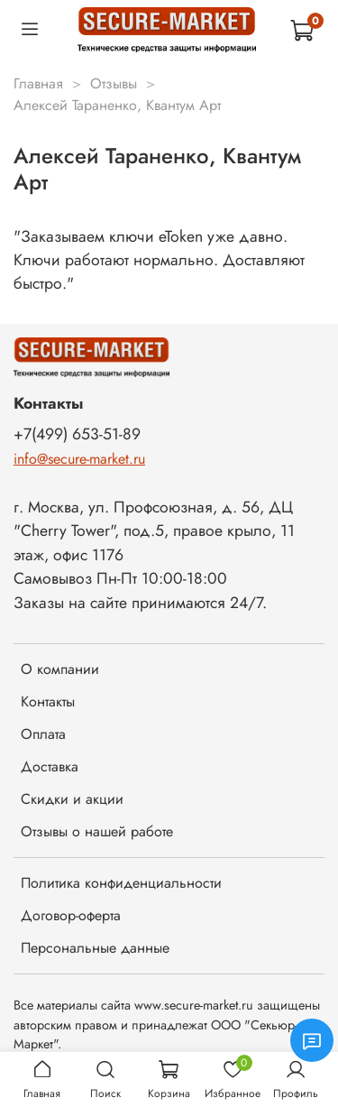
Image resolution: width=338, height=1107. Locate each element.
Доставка (49, 766)
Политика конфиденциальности (121, 882)
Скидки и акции (72, 799)
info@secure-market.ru (79, 458)
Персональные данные (95, 947)
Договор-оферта (71, 915)
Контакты (48, 701)
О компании (60, 669)
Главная (38, 83)
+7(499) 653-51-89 (77, 434)
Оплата (43, 734)
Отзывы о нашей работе (97, 831)
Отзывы (113, 83)
